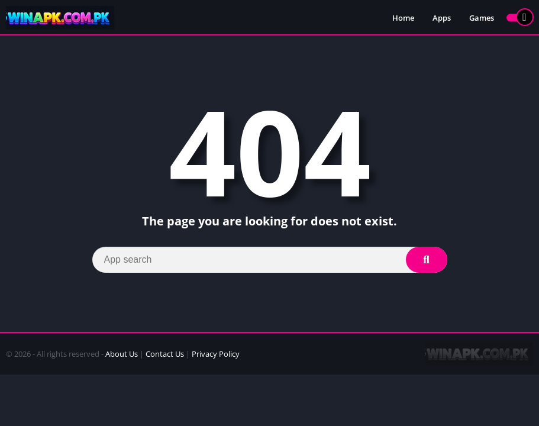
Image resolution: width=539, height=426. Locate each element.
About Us (121, 353)
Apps (442, 17)
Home (403, 17)
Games (481, 17)
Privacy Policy (216, 353)
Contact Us (165, 353)
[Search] (269, 260)
